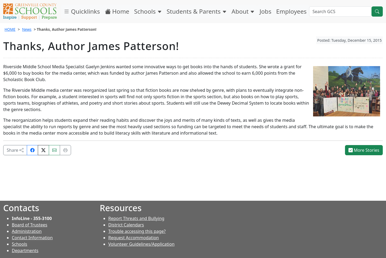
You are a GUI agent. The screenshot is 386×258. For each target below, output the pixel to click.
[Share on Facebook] (32, 150)
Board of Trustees (29, 225)
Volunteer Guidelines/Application (141, 244)
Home (117, 11)
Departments (25, 250)
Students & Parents (197, 11)
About (243, 11)
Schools (148, 11)
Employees (291, 11)
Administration (27, 231)
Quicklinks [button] (82, 11)
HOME (10, 29)
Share (15, 150)
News (26, 29)
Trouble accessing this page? (137, 231)
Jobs (265, 11)
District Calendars (126, 225)
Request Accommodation (133, 238)
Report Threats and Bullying (136, 218)
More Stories (364, 150)
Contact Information (32, 238)
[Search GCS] (340, 11)
